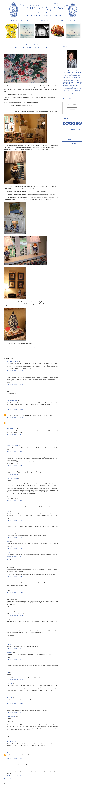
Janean (8, 663)
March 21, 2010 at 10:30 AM (15, 703)
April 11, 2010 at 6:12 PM (14, 775)
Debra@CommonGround (12, 400)
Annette (8, 752)
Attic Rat (9, 580)
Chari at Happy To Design (12, 478)
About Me (19, 20)
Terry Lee (9, 644)
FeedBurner (75, 111)
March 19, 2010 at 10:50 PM (15, 417)
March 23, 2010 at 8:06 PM (14, 766)
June (8, 595)
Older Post (56, 780)
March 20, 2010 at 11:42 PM (15, 679)
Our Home (35, 20)
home (34, 347)
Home (13, 20)
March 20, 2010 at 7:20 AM (14, 529)
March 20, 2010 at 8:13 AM (14, 537)
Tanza (8, 373)
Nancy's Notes (10, 628)
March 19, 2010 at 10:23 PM (15, 384)
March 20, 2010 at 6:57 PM (14, 659)
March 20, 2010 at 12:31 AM (15, 442)
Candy (8, 541)
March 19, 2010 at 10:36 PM (15, 397)
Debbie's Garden (10, 533)
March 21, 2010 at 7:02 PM (14, 738)
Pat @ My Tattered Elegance (13, 741)
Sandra (8, 706)
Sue (8, 454)
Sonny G (9, 524)
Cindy (8, 420)
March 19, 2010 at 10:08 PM (15, 370)
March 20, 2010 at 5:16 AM (14, 465)
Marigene (9, 552)
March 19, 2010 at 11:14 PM (15, 425)
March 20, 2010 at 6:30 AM (14, 500)
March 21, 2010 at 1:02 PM (14, 712)
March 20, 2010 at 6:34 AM (14, 508)
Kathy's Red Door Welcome (12, 361)
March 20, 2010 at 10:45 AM (15, 608)
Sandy (8, 437)
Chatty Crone (9, 652)
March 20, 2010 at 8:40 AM (14, 556)
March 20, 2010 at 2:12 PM (14, 640)
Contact (27, 20)
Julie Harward (10, 611)
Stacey (8, 503)
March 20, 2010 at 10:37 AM (15, 592)
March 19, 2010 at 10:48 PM (15, 409)
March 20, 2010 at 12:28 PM (15, 625)
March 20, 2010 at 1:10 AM (14, 451)
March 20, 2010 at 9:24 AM (14, 576)
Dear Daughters (63, 20)
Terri (8, 672)
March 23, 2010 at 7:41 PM (14, 758)
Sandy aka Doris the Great (12, 445)
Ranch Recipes (52, 20)
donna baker (9, 413)
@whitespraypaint (72, 143)
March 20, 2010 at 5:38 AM (14, 474)
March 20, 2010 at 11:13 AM (15, 615)
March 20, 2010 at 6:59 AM (14, 520)
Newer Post (6, 780)
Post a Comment (7, 778)
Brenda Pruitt (9, 683)
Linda (8, 769)
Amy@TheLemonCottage (12, 388)
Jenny (8, 762)
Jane (8, 511)
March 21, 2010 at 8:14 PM (14, 749)
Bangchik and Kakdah (11, 428)
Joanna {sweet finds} (11, 716)
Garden (42, 20)
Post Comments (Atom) (14, 783)
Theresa (8, 469)
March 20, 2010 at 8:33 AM (14, 548)
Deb (8, 559)
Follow (72, 133)
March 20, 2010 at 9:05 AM (14, 563)
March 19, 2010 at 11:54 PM (15, 434)
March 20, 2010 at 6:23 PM (14, 648)
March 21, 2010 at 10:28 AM (15, 694)
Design (72, 20)
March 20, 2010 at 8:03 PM (14, 668)
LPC (8, 619)
